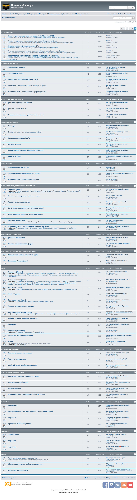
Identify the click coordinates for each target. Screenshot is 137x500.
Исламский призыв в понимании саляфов (24, 132)
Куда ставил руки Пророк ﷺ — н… (117, 279)
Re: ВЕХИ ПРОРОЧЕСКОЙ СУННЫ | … (118, 189)
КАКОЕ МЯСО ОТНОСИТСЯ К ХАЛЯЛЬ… (119, 335)
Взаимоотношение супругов (44, 314)
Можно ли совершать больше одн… (118, 300)
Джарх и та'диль (14, 156)
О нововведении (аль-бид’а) (19, 138)
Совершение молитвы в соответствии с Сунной (50, 281)
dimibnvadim (110, 471)
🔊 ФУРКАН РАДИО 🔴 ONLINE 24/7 (117, 446)
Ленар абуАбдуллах (112, 459)
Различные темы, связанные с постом (64, 289)
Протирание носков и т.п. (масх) (37, 275)
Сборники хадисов (15, 189)
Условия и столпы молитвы (25, 281)
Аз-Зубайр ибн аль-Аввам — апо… (117, 411)
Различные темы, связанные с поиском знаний (26, 394)
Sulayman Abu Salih (112, 55)
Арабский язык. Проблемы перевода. (22, 365)
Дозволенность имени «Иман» (116, 341)
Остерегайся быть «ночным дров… (118, 382)
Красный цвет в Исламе (114, 195)
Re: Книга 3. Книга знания (114, 220)
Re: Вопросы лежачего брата (115, 458)
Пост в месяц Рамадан (24, 289)
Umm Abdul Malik (111, 366)
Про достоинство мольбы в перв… (117, 254)
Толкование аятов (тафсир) (18, 167)
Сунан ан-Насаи (72, 191)
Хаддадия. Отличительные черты (117, 125)
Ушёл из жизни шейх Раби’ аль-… (117, 376)
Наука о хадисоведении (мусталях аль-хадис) (26, 208)
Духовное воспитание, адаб (41, 37)
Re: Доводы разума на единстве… (117, 102)
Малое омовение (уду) (48, 273)
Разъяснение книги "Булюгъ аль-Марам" (29, 228)
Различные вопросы (70, 52)
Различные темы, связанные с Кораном (23, 179)
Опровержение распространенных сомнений (26, 150)
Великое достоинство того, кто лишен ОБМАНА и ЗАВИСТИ (31, 36)
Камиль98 (109, 325)
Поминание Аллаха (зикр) (18, 261)
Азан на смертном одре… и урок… (117, 237)
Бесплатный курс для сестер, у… (117, 365)
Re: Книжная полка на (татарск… (117, 434)
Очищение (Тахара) (15, 272)
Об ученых (12, 417)
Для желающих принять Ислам (20, 103)
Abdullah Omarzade (112, 215)
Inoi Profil (109, 110)
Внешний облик (38, 332)
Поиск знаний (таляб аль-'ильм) (12, 372)
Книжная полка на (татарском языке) (22, 46)
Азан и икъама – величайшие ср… (117, 260)
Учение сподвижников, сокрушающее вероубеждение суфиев (32, 41)
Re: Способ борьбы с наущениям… (118, 324)
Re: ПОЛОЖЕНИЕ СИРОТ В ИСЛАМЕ (118, 243)
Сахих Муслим (34, 191)
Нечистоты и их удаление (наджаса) (28, 273)
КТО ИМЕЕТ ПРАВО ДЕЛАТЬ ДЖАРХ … (119, 156)
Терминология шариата (17, 359)
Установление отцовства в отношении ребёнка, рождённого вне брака (36, 51)
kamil (107, 157)
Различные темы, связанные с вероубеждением (27, 92)
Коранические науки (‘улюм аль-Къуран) (24, 173)
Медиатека (43, 47)
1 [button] (124, 28)
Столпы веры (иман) (16, 73)
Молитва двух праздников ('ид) (24, 283)
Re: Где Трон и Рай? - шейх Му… (116, 85)
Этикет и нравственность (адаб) (20, 244)
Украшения (28, 332)
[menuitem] (11, 13)
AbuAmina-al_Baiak (13, 47)
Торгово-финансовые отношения (21, 306)
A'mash (10, 37)
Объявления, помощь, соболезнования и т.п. (26, 464)
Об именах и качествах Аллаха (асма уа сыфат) (27, 86)
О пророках (12, 405)
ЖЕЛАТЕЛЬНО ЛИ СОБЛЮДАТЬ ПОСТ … (119, 287)
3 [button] (129, 28)
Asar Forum (109, 442)
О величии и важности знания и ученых (23, 376)
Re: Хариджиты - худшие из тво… (117, 144)
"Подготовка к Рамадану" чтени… (117, 464)
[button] (121, 28)
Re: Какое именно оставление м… (117, 79)
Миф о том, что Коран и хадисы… (117, 150)
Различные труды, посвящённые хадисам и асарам (28, 226)
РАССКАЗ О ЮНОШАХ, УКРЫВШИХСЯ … (119, 173)
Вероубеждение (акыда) (40, 42)
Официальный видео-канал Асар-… (118, 440)
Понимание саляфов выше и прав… (118, 352)
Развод (31, 314)
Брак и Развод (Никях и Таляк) (52, 52)
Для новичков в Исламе (17, 109)
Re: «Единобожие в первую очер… (117, 132)
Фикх (40, 52)
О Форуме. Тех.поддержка (18, 470)
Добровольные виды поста (41, 289)
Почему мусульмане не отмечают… (118, 91)
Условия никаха (21, 314)
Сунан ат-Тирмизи (59, 191)
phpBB (64, 490)
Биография (5, 402)
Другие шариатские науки (10, 349)
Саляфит (109, 448)
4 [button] (132, 28)
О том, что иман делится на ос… (117, 73)
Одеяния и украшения (16, 330)
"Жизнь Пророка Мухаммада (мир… (118, 405)
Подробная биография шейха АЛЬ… (118, 417)
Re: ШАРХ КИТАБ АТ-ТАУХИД (115, 67)
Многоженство (59, 314)
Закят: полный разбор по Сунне (116, 293)
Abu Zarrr (109, 145)
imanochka (109, 465)
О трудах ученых (14, 388)
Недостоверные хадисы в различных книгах (25, 214)
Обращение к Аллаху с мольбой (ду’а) (23, 255)
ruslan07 (108, 45)
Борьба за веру (20, 344)
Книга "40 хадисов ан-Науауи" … (117, 388)
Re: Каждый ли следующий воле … (117, 108)
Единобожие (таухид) (16, 67)
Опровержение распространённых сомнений (26, 115)
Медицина (12, 324)
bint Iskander (110, 273)
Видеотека (12, 441)
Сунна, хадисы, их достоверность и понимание (18, 186)
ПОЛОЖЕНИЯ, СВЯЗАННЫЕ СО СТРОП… (119, 312)
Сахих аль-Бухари (22, 191)
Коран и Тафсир (6, 163)
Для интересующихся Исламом (12, 99)
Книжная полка (53, 47)
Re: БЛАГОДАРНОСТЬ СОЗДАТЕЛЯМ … (119, 470)
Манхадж (11, 126)
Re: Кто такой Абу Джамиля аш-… (117, 423)
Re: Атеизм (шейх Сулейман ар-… (117, 114)
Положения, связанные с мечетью (52, 284)
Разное (10, 341)
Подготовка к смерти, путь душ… (117, 318)
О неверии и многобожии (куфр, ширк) (61, 42)
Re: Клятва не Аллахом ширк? (116, 202)
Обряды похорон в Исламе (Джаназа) (22, 318)
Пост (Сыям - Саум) (15, 288)
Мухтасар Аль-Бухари (16, 220)
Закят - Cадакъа (14, 294)
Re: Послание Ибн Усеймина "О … (117, 271)
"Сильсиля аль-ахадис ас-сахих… (117, 226)
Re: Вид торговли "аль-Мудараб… (117, 306)
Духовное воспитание (58, 37)
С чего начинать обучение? (18, 382)
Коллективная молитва (56, 283)
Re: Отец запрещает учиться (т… (117, 394)
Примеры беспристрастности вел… (118, 208)
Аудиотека (12, 447)
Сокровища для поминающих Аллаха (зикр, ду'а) (48, 57)
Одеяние (19, 332)
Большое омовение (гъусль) (66, 273)
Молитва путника (42, 283)
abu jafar (108, 50)
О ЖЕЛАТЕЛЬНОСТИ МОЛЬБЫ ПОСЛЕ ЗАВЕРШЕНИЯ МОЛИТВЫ (33, 56)
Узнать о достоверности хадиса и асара (23, 196)
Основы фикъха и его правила (20, 353)
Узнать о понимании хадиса (19, 202)
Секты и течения (14, 144)
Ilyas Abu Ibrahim (13, 52)
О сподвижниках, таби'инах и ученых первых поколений (30, 411)
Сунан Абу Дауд (47, 191)
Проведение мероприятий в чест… (117, 138)
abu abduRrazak (111, 68)
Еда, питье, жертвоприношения (20, 335)
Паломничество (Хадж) (17, 300)
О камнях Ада (110, 167)
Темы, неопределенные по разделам (22, 458)
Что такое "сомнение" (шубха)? (116, 359)
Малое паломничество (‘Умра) (43, 301)
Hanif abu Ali (110, 133)
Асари (108, 87)
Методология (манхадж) (9, 122)
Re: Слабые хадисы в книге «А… (117, 214)
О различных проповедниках (19, 424)
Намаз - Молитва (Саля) (17, 280)
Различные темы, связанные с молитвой (27, 284)
